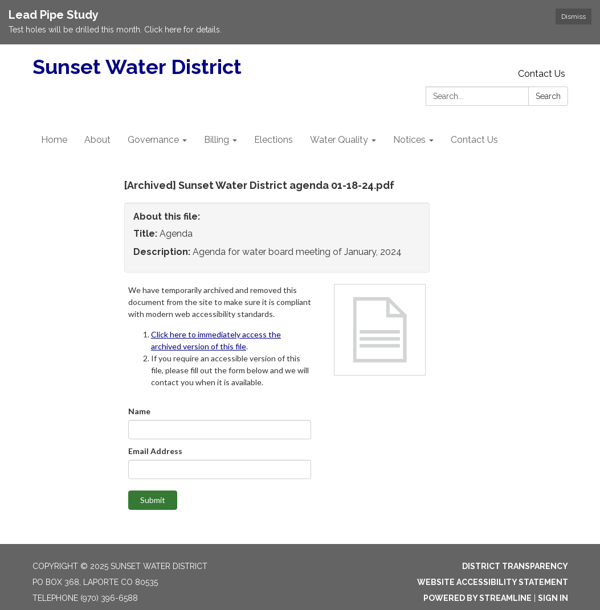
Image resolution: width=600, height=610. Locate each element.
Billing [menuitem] (216, 139)
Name (139, 411)
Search (548, 96)
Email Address (155, 451)
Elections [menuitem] (273, 139)
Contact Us (541, 73)
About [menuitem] (97, 139)
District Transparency (515, 566)
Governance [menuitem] (153, 139)
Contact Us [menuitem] (474, 139)
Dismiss (573, 16)
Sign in (553, 598)
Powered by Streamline (477, 598)
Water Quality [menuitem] (339, 139)
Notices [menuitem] (409, 139)
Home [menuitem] (54, 139)
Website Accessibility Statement (492, 582)
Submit (152, 500)
